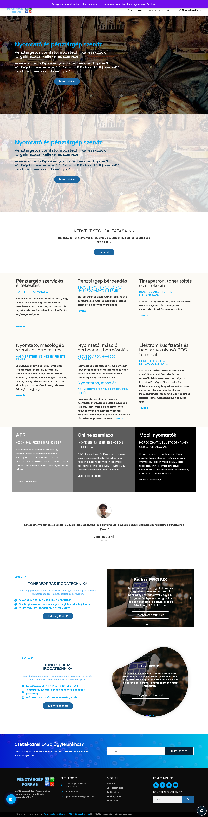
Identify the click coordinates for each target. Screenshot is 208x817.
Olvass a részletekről (27, 481)
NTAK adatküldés (190, 10)
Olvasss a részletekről (89, 475)
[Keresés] (188, 799)
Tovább (20, 326)
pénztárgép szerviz (160, 10)
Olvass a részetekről (150, 479)
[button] (11, 799)
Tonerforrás (135, 10)
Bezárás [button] (151, 4)
